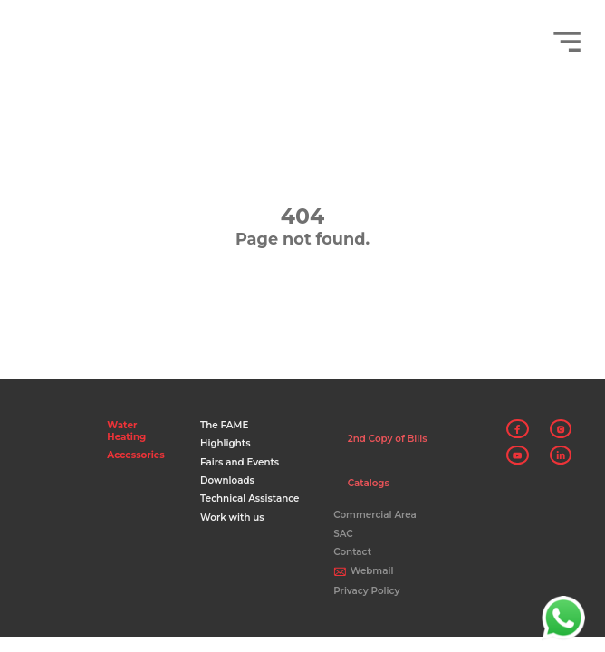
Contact (352, 552)
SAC (342, 534)
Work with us (232, 517)
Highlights (225, 443)
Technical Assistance (249, 498)
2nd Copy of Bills (387, 439)
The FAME (224, 425)
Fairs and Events (239, 462)
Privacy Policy (366, 591)
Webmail (372, 571)
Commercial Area (375, 515)
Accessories (136, 455)
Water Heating (126, 431)
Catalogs (368, 483)
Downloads (227, 480)
